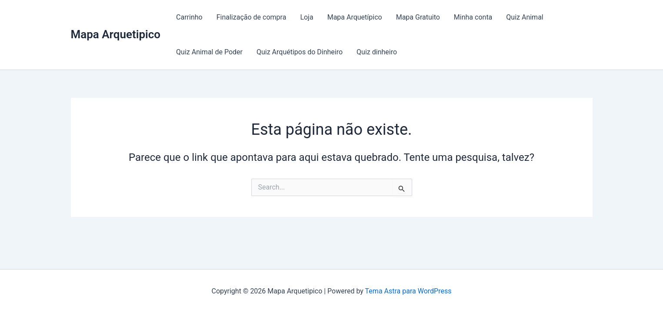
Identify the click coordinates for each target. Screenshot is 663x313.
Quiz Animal (524, 17)
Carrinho (189, 17)
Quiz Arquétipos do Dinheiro (300, 52)
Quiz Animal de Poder (209, 52)
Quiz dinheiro (376, 52)
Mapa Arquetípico (354, 17)
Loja (306, 17)
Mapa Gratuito (418, 17)
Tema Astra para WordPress (408, 291)
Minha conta (473, 17)
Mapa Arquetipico (116, 34)
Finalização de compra (252, 17)
